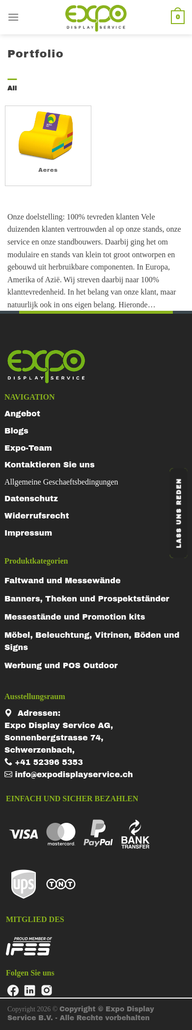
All (12, 88)
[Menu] (13, 17)
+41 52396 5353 (43, 762)
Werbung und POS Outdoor (61, 665)
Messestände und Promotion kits (74, 617)
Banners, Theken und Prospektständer (86, 599)
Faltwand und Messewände (62, 580)
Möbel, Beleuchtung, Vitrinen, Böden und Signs (91, 641)
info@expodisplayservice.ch (68, 774)
